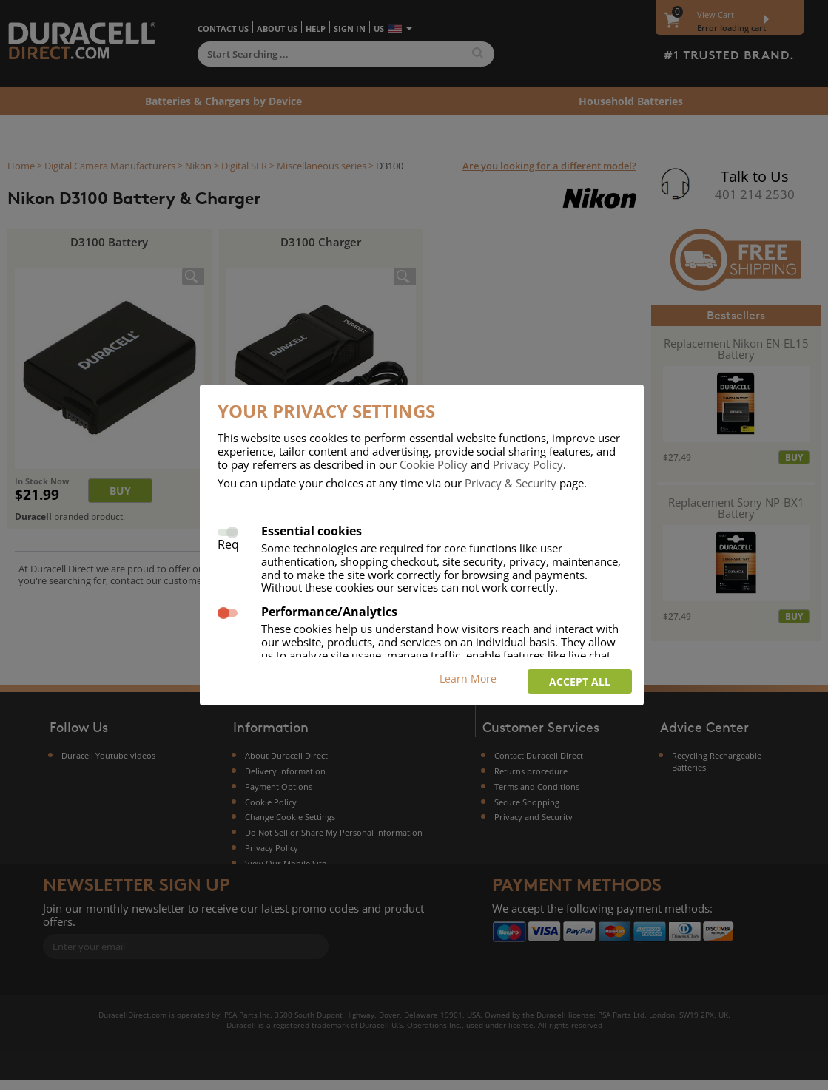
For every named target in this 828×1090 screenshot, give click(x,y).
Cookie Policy (434, 464)
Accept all (579, 681)
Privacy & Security (510, 482)
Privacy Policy (528, 464)
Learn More (468, 678)
